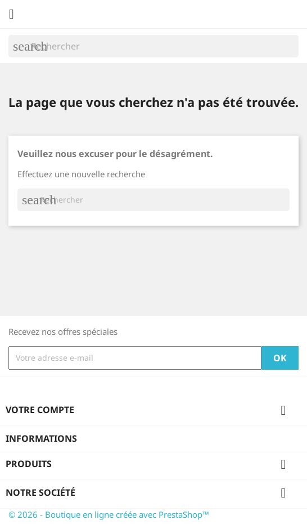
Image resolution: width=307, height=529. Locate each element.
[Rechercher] (153, 46)
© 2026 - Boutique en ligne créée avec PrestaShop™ (108, 514)
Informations (41, 438)
